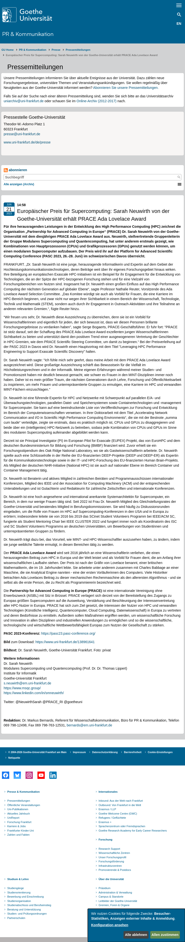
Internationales (108, 791)
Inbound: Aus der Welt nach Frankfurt (121, 800)
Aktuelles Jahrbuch (18, 813)
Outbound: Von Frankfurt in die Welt (120, 805)
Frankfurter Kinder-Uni (20, 830)
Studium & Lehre (18, 879)
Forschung (106, 839)
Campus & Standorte (111, 896)
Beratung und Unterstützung (24, 909)
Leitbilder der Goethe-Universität (118, 901)
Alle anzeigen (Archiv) (19, 184)
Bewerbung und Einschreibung (25, 896)
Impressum (79, 752)
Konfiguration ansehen (109, 925)
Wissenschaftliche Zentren (114, 852)
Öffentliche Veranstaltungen (23, 805)
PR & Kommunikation (27, 33)
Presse (56, 49)
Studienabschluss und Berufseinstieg (29, 905)
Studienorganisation (19, 901)
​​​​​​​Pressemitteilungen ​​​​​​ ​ (79, 49)
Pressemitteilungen (18, 800)
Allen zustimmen (164, 935)
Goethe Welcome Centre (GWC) (118, 813)
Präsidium (105, 888)
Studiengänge (15, 888)
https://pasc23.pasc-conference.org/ (68, 633)
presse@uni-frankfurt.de (22, 134)
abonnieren (15, 170)
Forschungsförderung (111, 861)
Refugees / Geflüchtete (112, 817)
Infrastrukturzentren (110, 865)
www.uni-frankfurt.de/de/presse (27, 142)
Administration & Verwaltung (115, 892)
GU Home (7, 49)
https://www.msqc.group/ (22, 688)
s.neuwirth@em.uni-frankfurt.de (27, 683)
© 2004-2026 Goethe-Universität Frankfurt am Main (37, 752)
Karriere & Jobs (16, 826)
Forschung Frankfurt (19, 822)
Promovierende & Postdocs (115, 869)
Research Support (109, 848)
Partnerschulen (16, 918)
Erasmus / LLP (107, 809)
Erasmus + (105, 822)
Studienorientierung (18, 892)
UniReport (13, 817)
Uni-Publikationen (17, 809)
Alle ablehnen (136, 935)
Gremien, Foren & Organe (114, 905)
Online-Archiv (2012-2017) (96, 101)
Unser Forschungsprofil (112, 857)
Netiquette (14, 758)
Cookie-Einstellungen (160, 752)
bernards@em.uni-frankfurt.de (89, 725)
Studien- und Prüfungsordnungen (27, 913)
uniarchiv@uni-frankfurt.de (24, 101)
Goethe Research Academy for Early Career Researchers (133, 830)
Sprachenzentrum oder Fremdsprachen (122, 826)
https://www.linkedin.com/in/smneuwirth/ (34, 693)
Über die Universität (111, 879)
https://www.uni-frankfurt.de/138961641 (65, 642)
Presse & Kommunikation (23, 791)
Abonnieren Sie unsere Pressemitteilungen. (126, 88)
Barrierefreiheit (132, 752)
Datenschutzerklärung (105, 752)
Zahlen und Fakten (18, 834)
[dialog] (136, 925)
